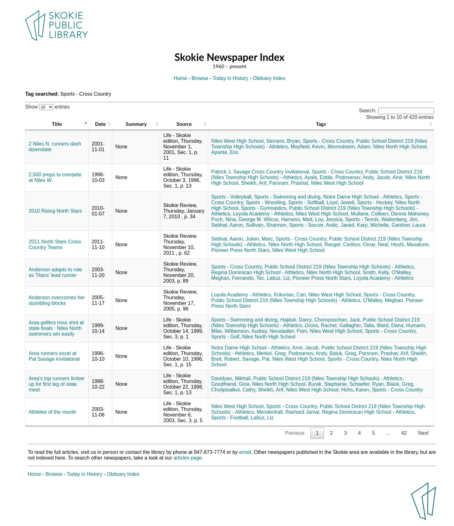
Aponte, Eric (225, 152)
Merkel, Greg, (272, 353)
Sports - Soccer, (307, 225)
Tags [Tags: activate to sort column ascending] (321, 124)
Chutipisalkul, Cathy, (234, 389)
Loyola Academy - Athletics (384, 278)
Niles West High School (337, 183)
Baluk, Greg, (343, 353)
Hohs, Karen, (355, 389)
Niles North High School (268, 336)
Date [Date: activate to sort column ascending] (100, 124)
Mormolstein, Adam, (349, 146)
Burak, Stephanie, (328, 384)
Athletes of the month (52, 412)
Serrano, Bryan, (283, 141)
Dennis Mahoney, (410, 213)
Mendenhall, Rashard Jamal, (289, 412)
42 (404, 433)
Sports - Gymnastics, (264, 208)
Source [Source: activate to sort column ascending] (184, 124)
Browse (200, 78)
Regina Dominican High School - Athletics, (258, 272)
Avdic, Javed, (341, 225)
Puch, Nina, (224, 219)
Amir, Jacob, (306, 347)
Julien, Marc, (260, 239)
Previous (294, 433)
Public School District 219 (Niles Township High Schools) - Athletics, (340, 266)
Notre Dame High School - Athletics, (363, 196)
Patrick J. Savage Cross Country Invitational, (261, 171)
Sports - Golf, (226, 336)
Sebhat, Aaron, (228, 225)
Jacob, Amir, (390, 177)
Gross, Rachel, (321, 325)
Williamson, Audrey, (246, 331)
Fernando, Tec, (248, 278)
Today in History (230, 78)
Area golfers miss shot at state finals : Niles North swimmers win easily (56, 328)
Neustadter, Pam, (289, 331)
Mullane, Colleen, (370, 213)
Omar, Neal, (376, 244)
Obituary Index (269, 78)
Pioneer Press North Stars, (241, 250)
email (245, 452)
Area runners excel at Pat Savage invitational (54, 356)
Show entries (47, 106)
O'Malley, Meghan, (383, 300)
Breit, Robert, (226, 359)
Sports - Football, (230, 417)
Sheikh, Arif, (254, 183)
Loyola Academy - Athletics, (263, 213)
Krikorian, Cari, (290, 294)
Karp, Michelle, (373, 225)
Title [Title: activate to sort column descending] (57, 124)
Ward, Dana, (390, 325)
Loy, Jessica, (329, 219)
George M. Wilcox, (259, 219)
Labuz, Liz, (279, 278)
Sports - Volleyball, (232, 196)
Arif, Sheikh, (413, 353)
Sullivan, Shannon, (267, 225)
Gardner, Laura (408, 225)
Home (180, 78)
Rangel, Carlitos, (343, 244)
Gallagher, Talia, (357, 325)
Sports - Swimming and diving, (288, 196)
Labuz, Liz (262, 417)
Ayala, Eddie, (319, 177)
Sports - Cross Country (397, 389)
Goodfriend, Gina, (231, 384)
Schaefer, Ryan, (367, 384)
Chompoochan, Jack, (337, 319)
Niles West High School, (238, 141)
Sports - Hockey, (375, 202)
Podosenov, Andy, (355, 177)
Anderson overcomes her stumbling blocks (57, 300)
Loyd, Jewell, (341, 202)
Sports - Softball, (306, 202)
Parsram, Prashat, (289, 183)
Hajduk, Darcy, (296, 319)
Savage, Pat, (256, 359)
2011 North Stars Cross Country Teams (55, 244)
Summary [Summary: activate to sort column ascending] (136, 124)
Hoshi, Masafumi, (410, 244)
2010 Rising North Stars (55, 211)
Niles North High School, (400, 146)
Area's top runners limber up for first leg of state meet (56, 384)
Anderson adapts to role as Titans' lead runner (55, 272)
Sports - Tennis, (362, 219)
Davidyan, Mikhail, (231, 378)
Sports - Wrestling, (266, 202)
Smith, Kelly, (376, 272)
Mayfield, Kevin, (308, 146)
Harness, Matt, (297, 219)
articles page (187, 457)
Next (423, 433)
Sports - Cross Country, (329, 141)
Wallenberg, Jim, (400, 219)
